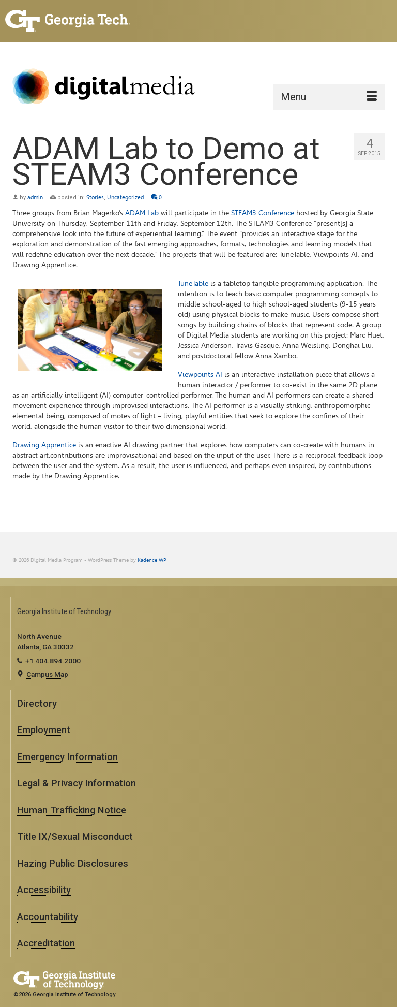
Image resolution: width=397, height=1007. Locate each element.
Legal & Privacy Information (76, 783)
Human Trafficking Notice (71, 810)
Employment (43, 729)
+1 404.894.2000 (53, 660)
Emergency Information (67, 756)
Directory (37, 703)
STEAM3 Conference (262, 213)
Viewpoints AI (200, 374)
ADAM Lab (142, 213)
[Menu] (329, 97)
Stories (95, 197)
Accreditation (46, 943)
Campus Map (47, 674)
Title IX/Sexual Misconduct (75, 836)
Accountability (47, 916)
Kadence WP (152, 560)
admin (35, 197)
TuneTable (193, 283)
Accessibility (44, 889)
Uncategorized (125, 197)
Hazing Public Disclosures (72, 863)
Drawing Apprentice (44, 445)
